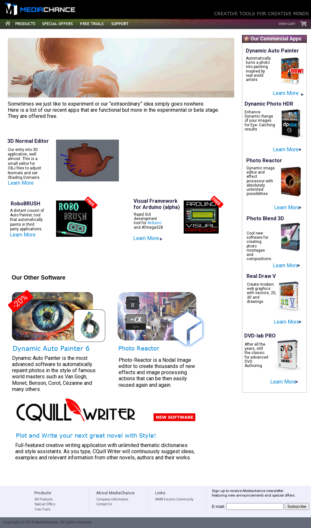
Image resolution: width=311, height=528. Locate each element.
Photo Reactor (138, 348)
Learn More (287, 207)
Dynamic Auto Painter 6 (51, 348)
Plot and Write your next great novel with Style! (86, 435)
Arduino (154, 223)
